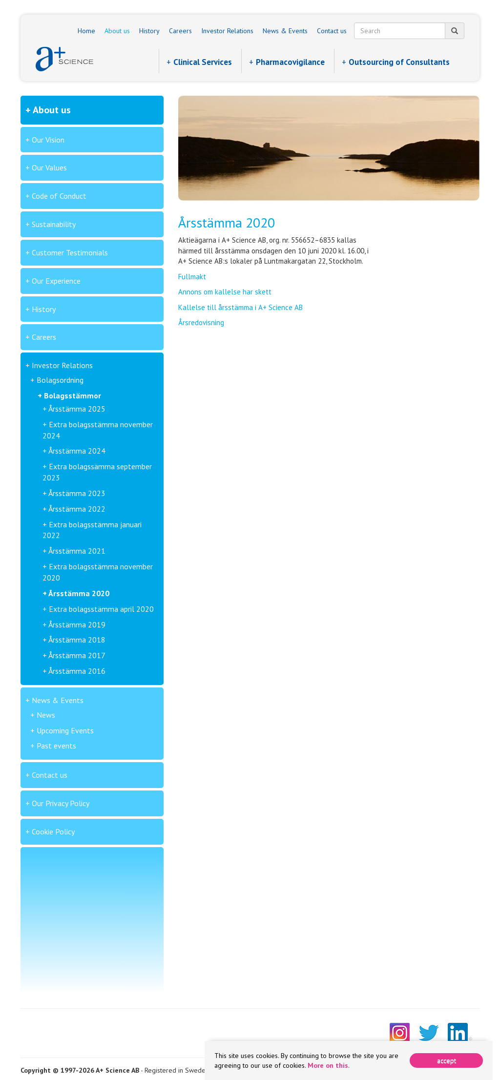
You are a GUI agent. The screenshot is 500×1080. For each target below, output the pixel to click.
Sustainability (54, 224)
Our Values (49, 167)
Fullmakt (192, 276)
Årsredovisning (201, 322)
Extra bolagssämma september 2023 (97, 471)
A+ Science (64, 59)
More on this (328, 1065)
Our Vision (48, 140)
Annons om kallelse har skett (224, 291)
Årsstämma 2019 (76, 624)
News (46, 715)
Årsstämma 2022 (76, 509)
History (149, 30)
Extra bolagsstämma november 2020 (97, 571)
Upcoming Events (65, 730)
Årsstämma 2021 (76, 551)
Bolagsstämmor (72, 395)
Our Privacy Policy (60, 803)
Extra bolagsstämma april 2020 (101, 609)
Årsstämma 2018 (76, 639)
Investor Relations (227, 30)
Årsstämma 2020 (78, 593)
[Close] (446, 1060)
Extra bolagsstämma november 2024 (97, 429)
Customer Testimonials (70, 252)
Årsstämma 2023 (76, 493)
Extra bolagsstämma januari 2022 (92, 529)
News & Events (285, 30)
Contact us (332, 30)
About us (117, 30)
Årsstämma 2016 (76, 671)
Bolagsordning (60, 380)
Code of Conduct (59, 196)
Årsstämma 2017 (76, 655)
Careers (180, 30)
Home (86, 30)
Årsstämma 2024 (76, 451)
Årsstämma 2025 (76, 409)
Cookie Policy (53, 831)
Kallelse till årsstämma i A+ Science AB (240, 307)
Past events (56, 745)
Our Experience (56, 281)
